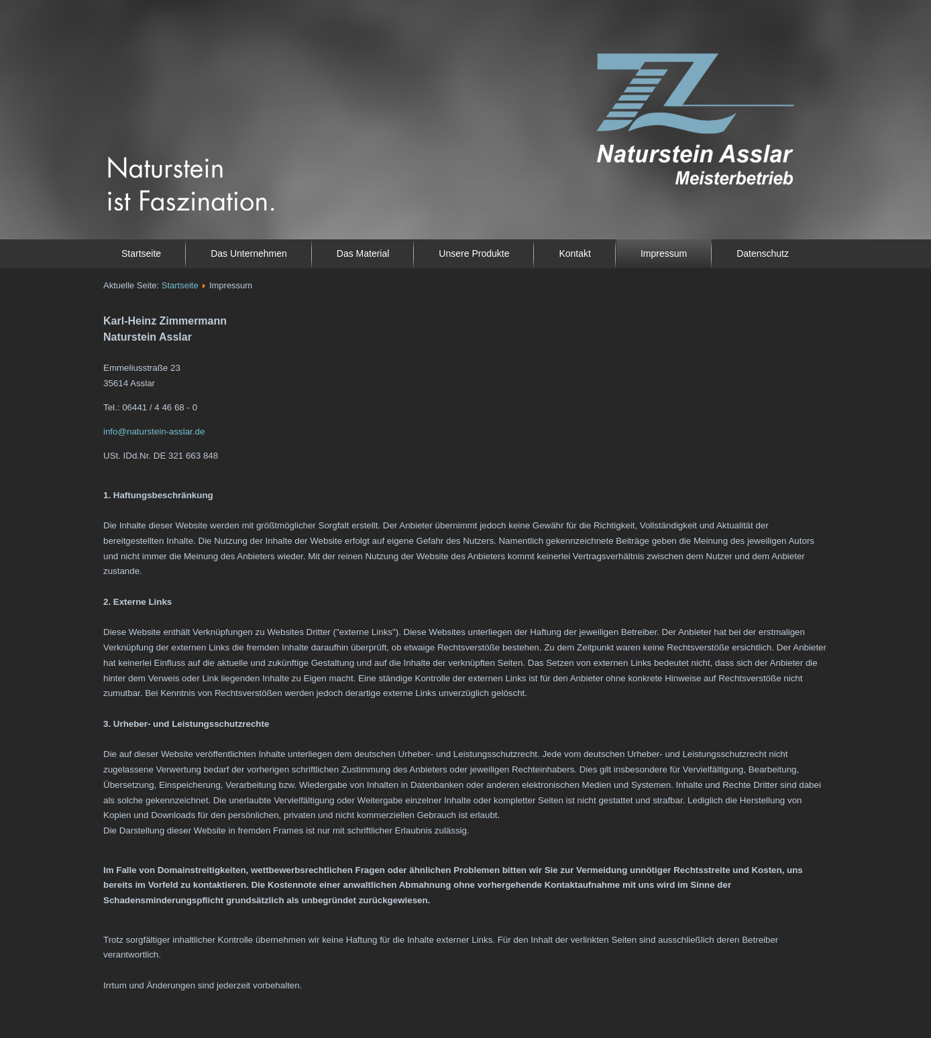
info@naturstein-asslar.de (154, 431)
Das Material (363, 253)
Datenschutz (762, 253)
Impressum (664, 253)
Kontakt (574, 253)
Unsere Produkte (474, 253)
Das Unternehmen (249, 253)
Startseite (141, 253)
